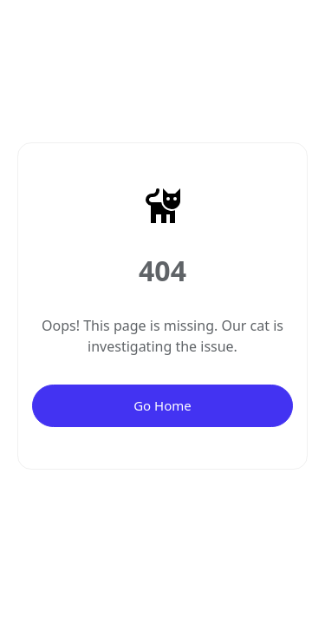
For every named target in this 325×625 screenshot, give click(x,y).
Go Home (162, 405)
